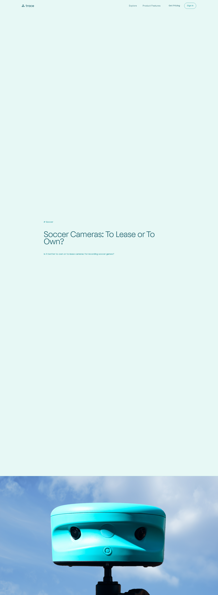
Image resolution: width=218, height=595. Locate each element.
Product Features (151, 5)
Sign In (190, 5)
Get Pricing (174, 5)
